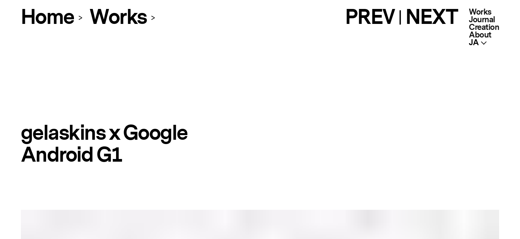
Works (480, 12)
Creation (484, 27)
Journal (482, 20)
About (480, 35)
